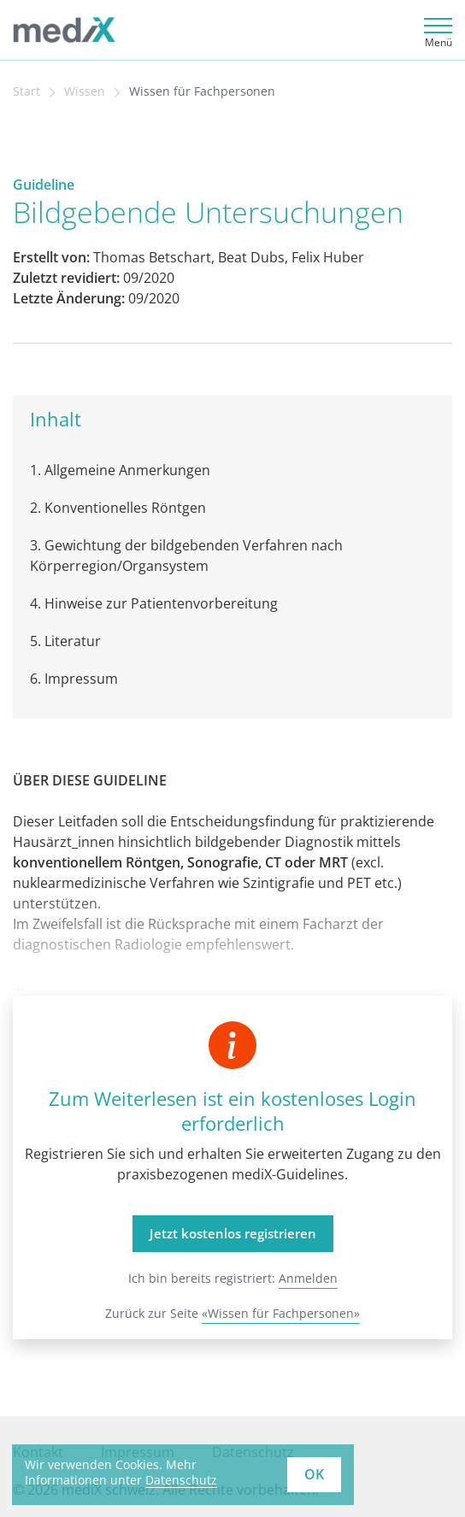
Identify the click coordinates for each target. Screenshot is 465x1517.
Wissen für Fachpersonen (202, 91)
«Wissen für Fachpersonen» (281, 1313)
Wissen (84, 91)
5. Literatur (65, 641)
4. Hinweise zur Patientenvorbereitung (154, 603)
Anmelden (308, 1278)
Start (26, 91)
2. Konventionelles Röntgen (118, 507)
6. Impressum (74, 678)
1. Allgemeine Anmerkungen (120, 470)
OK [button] (314, 1474)
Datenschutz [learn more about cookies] (181, 1480)
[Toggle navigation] (435, 30)
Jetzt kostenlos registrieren (233, 1233)
